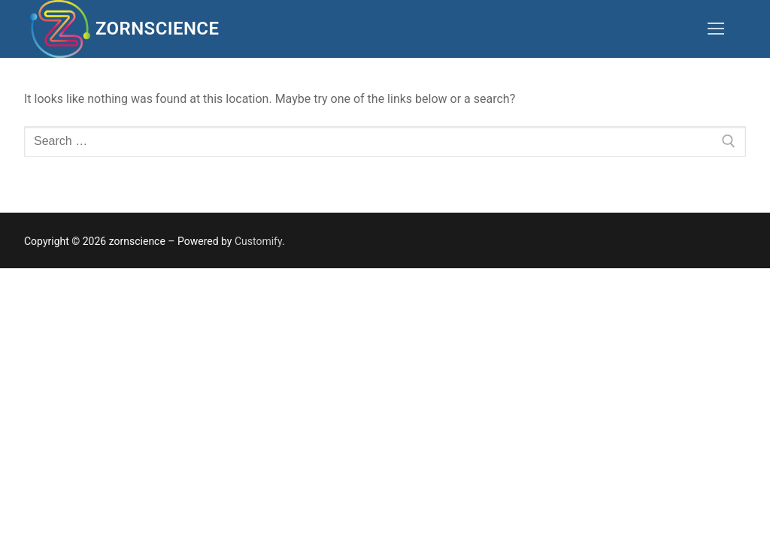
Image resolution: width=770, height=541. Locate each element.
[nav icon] (716, 29)
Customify (258, 241)
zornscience (157, 28)
